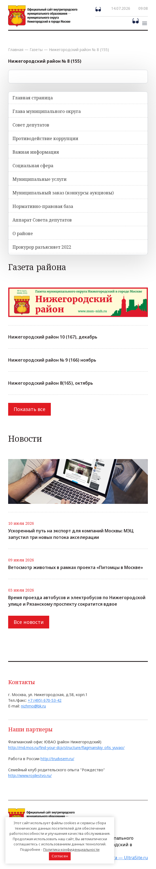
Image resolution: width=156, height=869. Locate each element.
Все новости (29, 622)
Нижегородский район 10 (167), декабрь (52, 337)
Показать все (29, 409)
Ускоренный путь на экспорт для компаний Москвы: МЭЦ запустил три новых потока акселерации (71, 534)
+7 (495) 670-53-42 (44, 700)
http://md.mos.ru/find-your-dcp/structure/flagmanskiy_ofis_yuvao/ (66, 747)
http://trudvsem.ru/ (57, 758)
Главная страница (33, 98)
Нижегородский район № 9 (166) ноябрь (52, 360)
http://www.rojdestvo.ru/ (30, 775)
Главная (15, 49)
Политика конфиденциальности (71, 849)
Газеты (36, 49)
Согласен (60, 856)
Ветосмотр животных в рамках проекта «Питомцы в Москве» (75, 567)
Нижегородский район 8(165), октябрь (50, 383)
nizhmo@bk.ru (33, 706)
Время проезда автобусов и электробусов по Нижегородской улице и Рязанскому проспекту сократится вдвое (76, 601)
